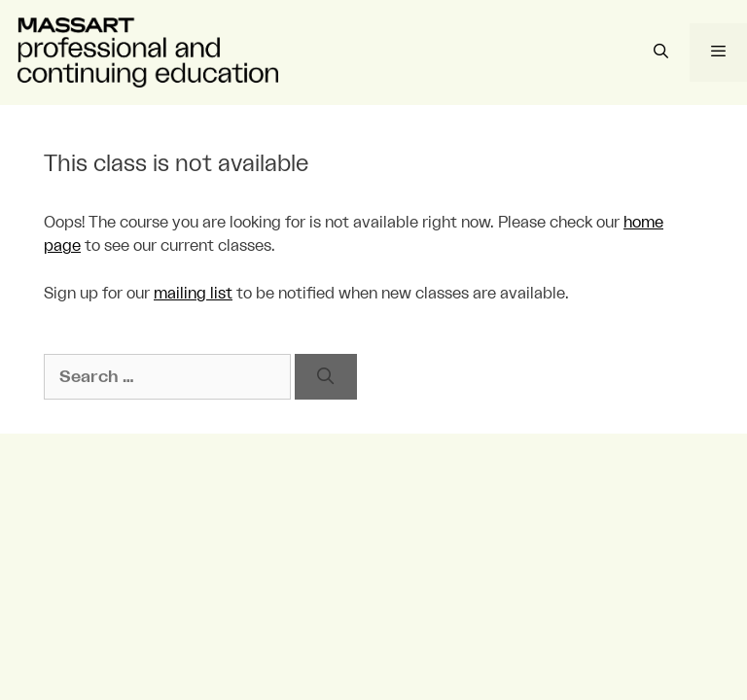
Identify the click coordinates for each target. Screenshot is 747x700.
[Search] (326, 377)
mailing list (193, 293)
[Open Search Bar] (660, 52)
